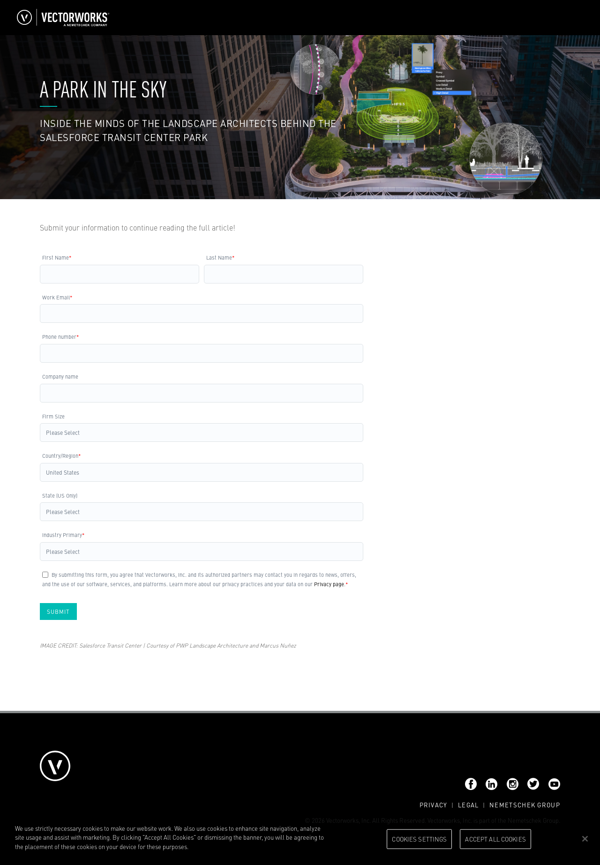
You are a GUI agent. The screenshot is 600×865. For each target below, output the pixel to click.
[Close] (585, 838)
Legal (468, 804)
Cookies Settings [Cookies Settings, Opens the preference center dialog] (419, 839)
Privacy (434, 804)
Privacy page (329, 584)
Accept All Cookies (495, 839)
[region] (300, 839)
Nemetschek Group (524, 804)
